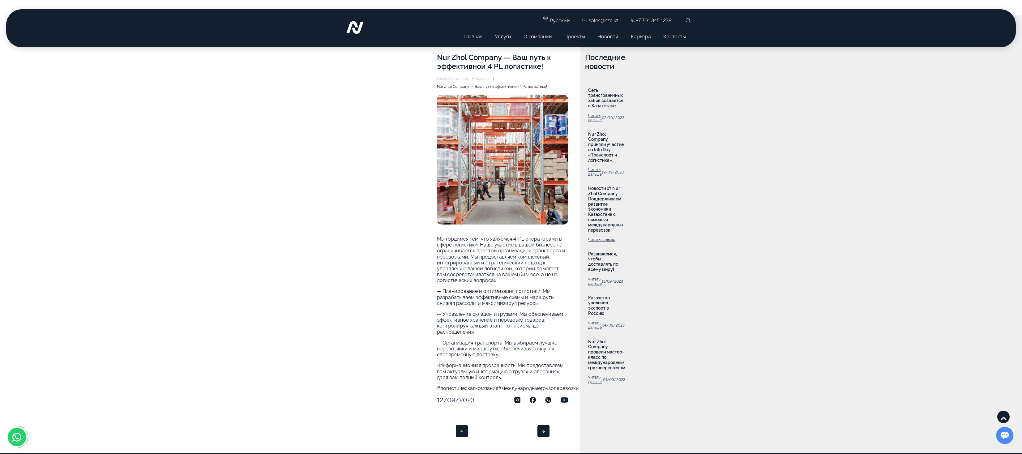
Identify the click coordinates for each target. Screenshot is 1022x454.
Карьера (641, 36)
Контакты (674, 36)
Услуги (503, 36)
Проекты (574, 36)
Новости (607, 36)
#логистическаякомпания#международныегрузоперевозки (508, 387)
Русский (560, 20)
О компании (538, 36)
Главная (473, 36)
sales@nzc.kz (600, 20)
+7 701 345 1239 (651, 20)
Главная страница (453, 78)
